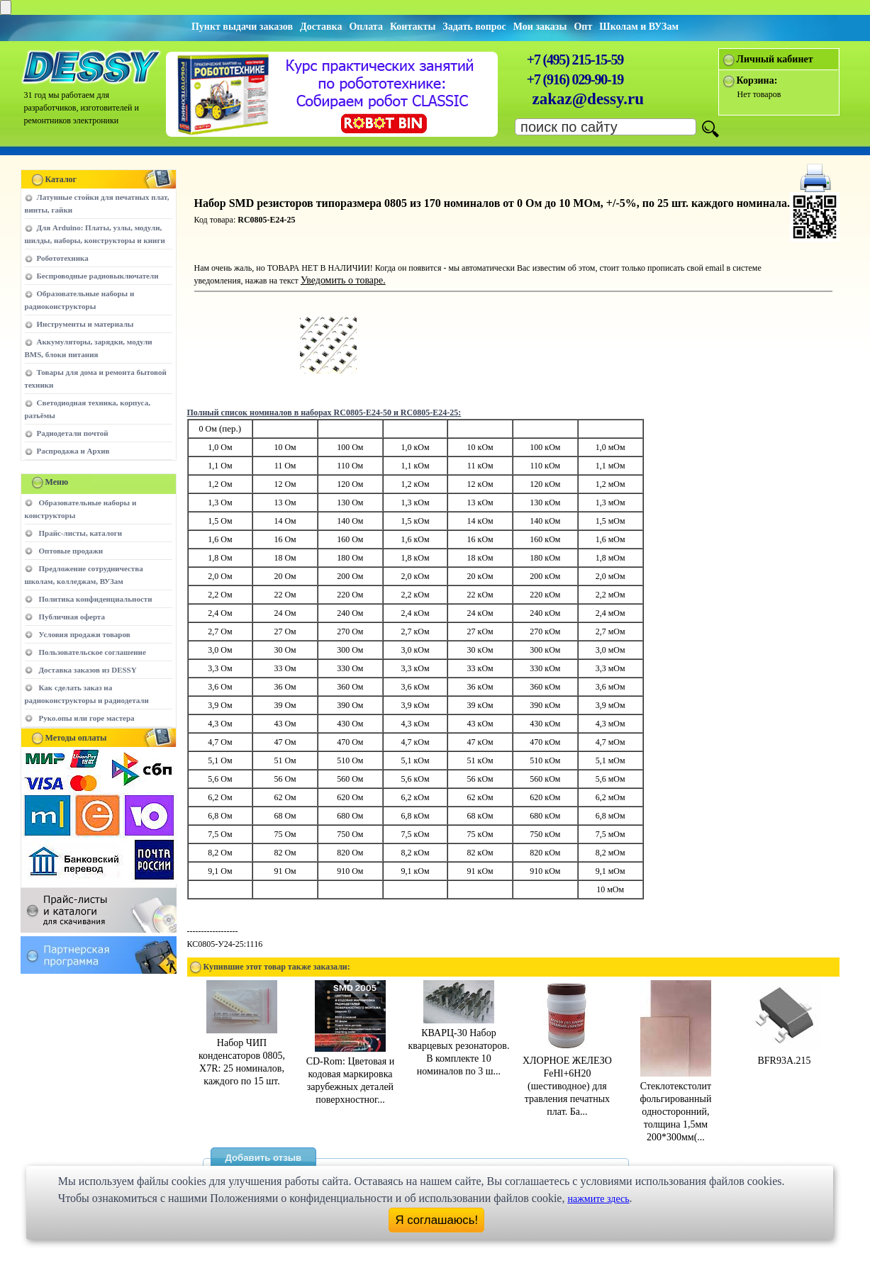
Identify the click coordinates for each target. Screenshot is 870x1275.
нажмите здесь (598, 1198)
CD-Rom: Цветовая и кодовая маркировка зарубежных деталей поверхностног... (350, 1074)
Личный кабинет (775, 59)
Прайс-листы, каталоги (80, 533)
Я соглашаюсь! (436, 1220)
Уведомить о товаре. (343, 280)
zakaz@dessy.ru (588, 99)
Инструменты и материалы (85, 324)
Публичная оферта (72, 616)
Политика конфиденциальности (95, 599)
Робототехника (63, 258)
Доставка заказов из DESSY (88, 669)
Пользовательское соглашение (92, 652)
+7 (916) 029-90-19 (575, 79)
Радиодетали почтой (72, 433)
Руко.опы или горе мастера (87, 718)
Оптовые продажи (71, 550)
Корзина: (757, 80)
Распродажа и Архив (73, 450)
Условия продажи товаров (84, 634)
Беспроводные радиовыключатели (98, 275)
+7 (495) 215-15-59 (575, 59)
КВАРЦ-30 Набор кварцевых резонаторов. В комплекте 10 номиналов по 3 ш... (459, 1046)
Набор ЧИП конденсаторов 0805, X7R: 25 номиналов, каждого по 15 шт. (242, 1055)
